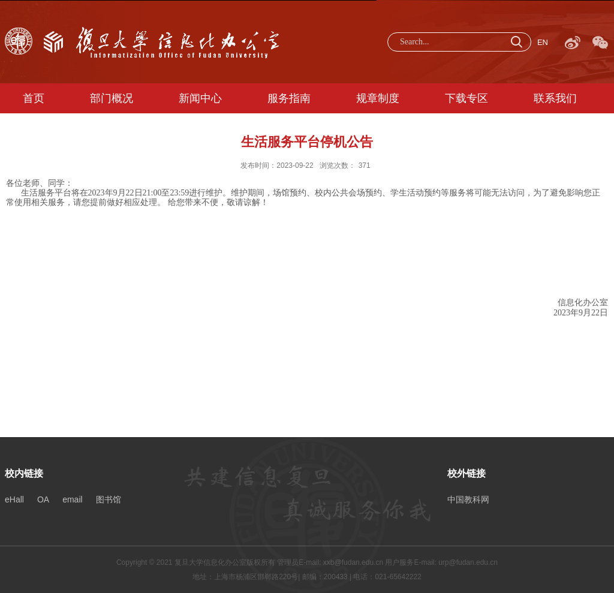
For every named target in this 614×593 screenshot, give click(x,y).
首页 (33, 98)
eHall (14, 499)
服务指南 (289, 98)
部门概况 (111, 98)
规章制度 (377, 98)
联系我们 (555, 98)
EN (542, 42)
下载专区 (466, 98)
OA (43, 499)
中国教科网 (468, 499)
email (72, 499)
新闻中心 (200, 98)
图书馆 (108, 499)
